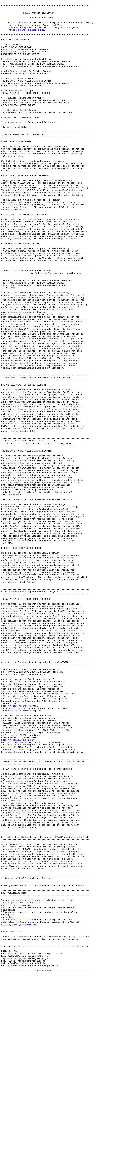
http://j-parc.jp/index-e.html (27, 35)
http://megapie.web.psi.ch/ (17, 886)
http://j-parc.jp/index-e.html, (20, 845)
